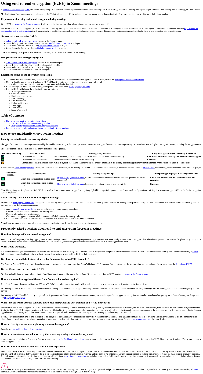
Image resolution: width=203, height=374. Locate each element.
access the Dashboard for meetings (69, 339)
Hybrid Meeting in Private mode (70, 178)
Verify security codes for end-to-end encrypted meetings (34, 126)
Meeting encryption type (100, 153)
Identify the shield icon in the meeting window (30, 123)
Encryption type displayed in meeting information (174, 153)
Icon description (37, 153)
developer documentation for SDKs (129, 80)
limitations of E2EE (184, 264)
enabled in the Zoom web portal (16, 10)
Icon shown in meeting (11, 153)
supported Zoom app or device (23, 209)
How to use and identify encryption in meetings (26, 121)
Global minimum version (59, 43)
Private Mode (148, 168)
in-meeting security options (75, 356)
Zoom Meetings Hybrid (24, 168)
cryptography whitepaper (14, 297)
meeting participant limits (79, 87)
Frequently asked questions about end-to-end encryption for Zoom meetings (37, 128)
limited (195, 252)
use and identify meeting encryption (27, 329)
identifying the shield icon (23, 202)
